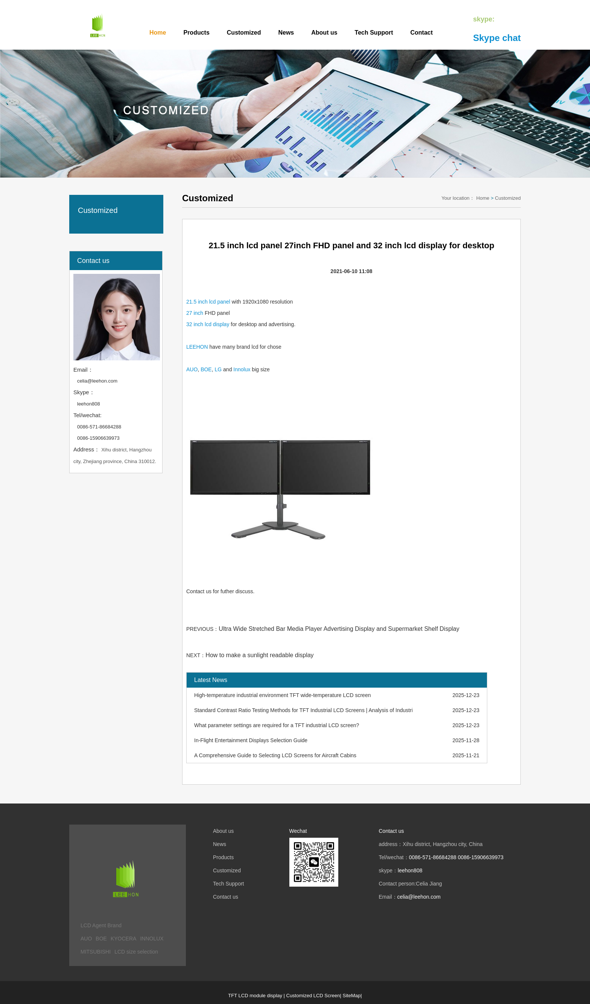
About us (324, 32)
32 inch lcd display (207, 324)
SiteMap (352, 995)
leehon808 (88, 404)
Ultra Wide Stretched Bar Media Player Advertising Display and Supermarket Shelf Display (339, 629)
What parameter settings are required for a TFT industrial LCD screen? (276, 725)
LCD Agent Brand (101, 925)
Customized (244, 32)
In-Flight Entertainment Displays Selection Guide (250, 740)
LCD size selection (136, 952)
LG (218, 369)
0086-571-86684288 (99, 427)
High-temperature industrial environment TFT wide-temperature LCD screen (282, 695)
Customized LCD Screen (313, 995)
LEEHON (197, 347)
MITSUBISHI (96, 952)
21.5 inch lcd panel (208, 302)
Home (157, 32)
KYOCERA (123, 939)
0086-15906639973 (98, 438)
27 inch (194, 313)
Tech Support (374, 32)
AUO (192, 369)
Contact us (225, 897)
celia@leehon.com (97, 381)
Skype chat (497, 38)
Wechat (298, 831)
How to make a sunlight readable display (259, 655)
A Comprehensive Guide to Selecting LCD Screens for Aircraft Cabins (275, 755)
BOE (206, 369)
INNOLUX (151, 939)
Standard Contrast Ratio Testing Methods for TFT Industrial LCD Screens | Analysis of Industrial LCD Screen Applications (303, 710)
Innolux (241, 369)
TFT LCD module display (255, 995)
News (286, 32)
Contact (422, 32)
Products (196, 32)
